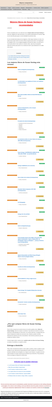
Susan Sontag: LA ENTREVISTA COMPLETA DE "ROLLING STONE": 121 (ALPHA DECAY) (28, 157)
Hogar (9, 7)
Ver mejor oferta (40, 92)
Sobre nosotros (47, 12)
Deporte (24, 7)
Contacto (40, 12)
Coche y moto (38, 7)
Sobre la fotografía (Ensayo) (24, 229)
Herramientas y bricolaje (6, 9)
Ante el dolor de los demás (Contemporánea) (28, 181)
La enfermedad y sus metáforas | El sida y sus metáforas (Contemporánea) (30, 86)
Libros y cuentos (16, 7)
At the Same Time (22, 317)
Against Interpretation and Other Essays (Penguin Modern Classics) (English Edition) (29, 260)
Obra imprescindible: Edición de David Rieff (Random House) (30, 99)
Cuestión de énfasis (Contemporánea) (26, 270)
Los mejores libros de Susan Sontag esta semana (19, 59)
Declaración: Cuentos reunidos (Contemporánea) (29, 305)
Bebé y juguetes (47, 7)
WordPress (15, 405)
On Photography (21, 206)
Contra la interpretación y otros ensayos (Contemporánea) (27, 112)
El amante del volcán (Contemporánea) (26, 125)
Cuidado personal (18, 9)
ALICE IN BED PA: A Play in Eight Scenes (27, 282)
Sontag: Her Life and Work (24, 218)
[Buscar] (25, 12)
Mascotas (25, 9)
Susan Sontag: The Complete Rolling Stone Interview (30, 294)
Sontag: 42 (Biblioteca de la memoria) (26, 169)
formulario (46, 395)
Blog (30, 9)
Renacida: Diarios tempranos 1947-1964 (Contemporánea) (27, 193)
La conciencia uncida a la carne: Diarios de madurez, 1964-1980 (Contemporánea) (29, 144)
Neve (2, 405)
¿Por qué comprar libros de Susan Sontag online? (19, 61)
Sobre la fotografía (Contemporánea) (26, 73)
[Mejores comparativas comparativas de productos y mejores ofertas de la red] (26, 4)
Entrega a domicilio (12, 62)
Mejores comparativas (16, 18)
